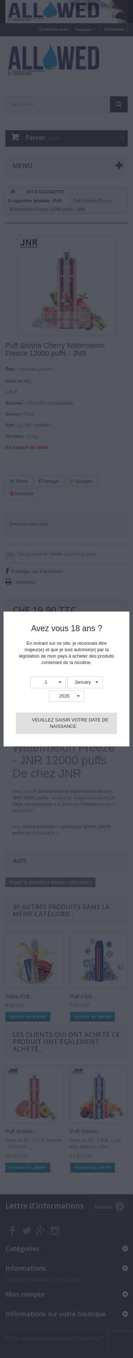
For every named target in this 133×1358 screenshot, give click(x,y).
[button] (48, 682)
